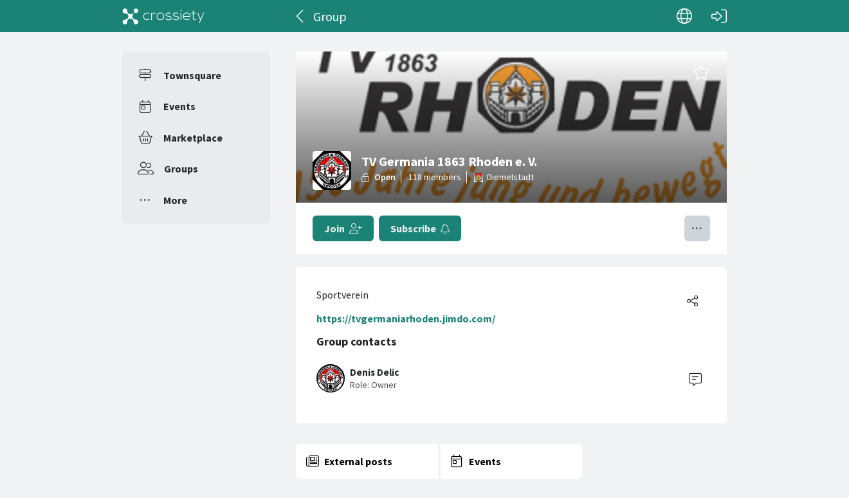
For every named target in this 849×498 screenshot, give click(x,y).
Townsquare (192, 75)
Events (179, 106)
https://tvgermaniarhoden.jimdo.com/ (405, 318)
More (175, 200)
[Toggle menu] (697, 228)
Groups (181, 168)
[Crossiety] (163, 16)
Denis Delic (374, 372)
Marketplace (193, 137)
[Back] (300, 16)
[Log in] (719, 16)
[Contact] (695, 378)
